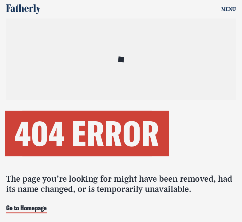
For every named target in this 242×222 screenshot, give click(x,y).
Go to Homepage (26, 208)
